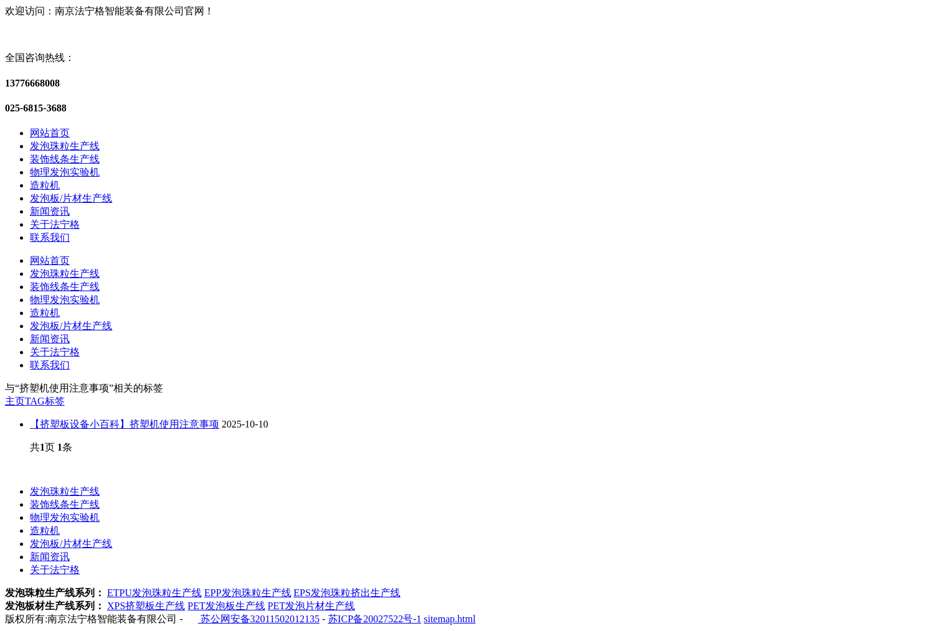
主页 (15, 401)
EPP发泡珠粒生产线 (247, 592)
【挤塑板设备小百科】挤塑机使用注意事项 (124, 424)
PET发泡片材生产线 (311, 606)
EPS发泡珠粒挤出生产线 (347, 592)
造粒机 (45, 185)
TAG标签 (45, 401)
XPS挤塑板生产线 (146, 606)
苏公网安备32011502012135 (258, 619)
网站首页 (50, 133)
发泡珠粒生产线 (65, 146)
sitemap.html (450, 619)
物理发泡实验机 (65, 172)
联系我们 (50, 237)
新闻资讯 (50, 211)
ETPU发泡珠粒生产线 (154, 592)
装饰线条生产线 (65, 159)
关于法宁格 (55, 224)
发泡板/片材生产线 (71, 198)
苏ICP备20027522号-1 (374, 619)
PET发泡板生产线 (226, 606)
